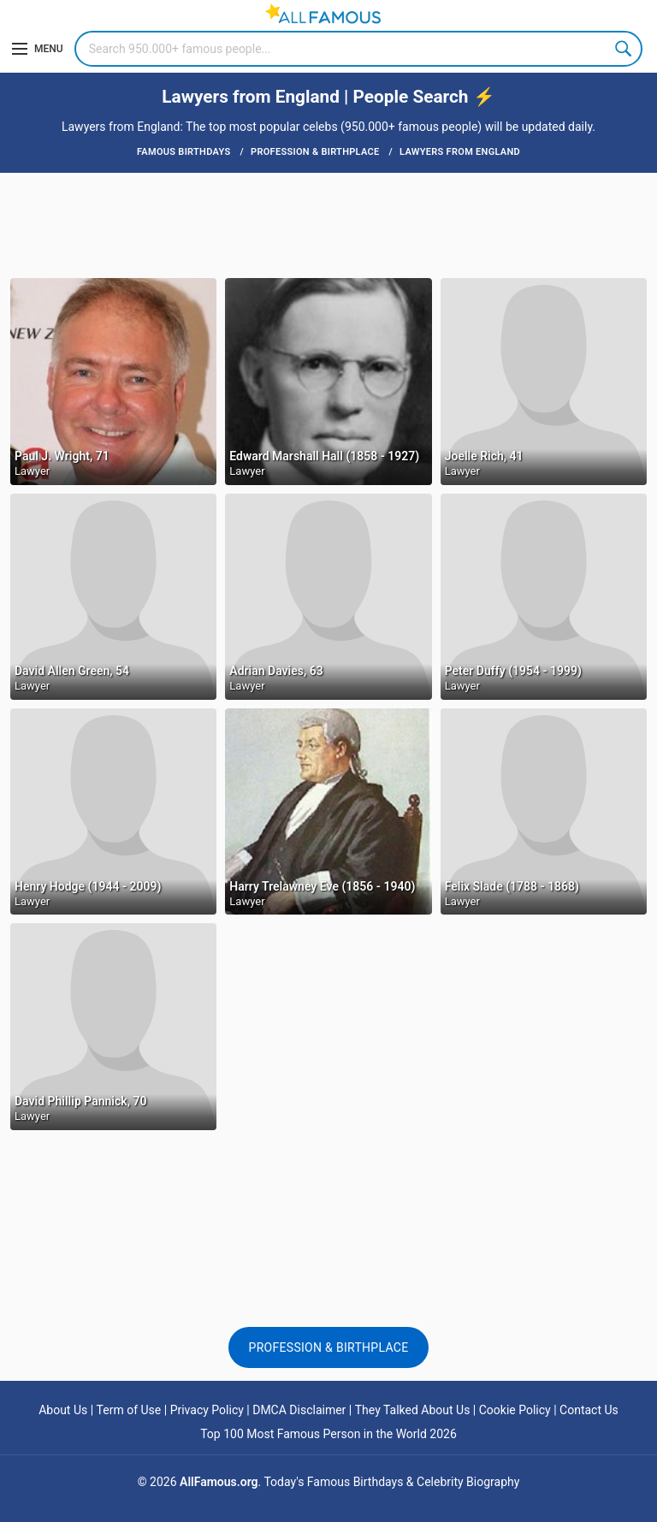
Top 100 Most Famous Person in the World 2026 (328, 1434)
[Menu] (37, 49)
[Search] (358, 49)
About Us (62, 1410)
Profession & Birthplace (329, 1347)
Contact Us (589, 1410)
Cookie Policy (515, 1410)
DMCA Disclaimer (299, 1410)
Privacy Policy (207, 1410)
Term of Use (129, 1410)
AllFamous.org (218, 1482)
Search (624, 49)
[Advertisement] (328, 224)
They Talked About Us (413, 1410)
